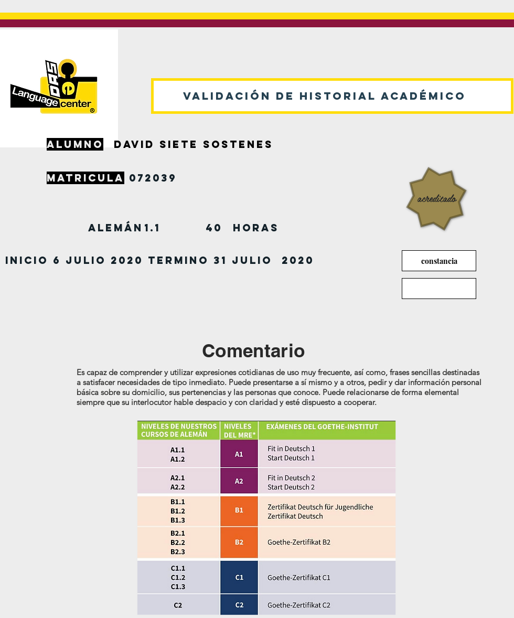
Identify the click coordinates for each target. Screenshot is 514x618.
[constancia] (439, 260)
